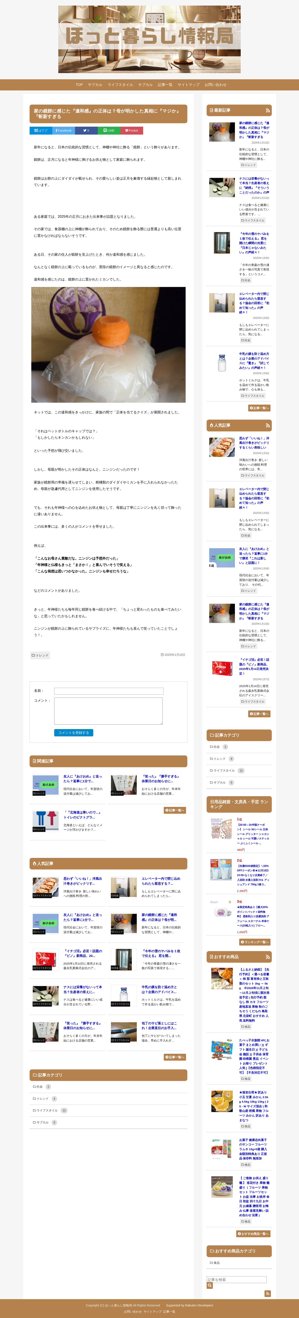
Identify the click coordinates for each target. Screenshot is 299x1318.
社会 (246, 280)
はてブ (41, 130)
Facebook (64, 130)
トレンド (40, 655)
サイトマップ (189, 85)
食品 (246, 1026)
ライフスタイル (120, 85)
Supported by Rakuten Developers (189, 1305)
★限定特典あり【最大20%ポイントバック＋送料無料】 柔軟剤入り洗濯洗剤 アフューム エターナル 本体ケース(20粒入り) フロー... (253, 916)
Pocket (131, 130)
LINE (109, 130)
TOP (79, 85)
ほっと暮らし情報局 (118, 1305)
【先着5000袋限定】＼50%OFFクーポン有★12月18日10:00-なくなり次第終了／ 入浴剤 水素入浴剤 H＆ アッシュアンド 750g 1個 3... (253, 875)
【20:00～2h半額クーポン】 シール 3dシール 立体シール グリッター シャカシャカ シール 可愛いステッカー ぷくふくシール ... (253, 834)
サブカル (95, 85)
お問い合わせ (216, 85)
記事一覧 (165, 85)
